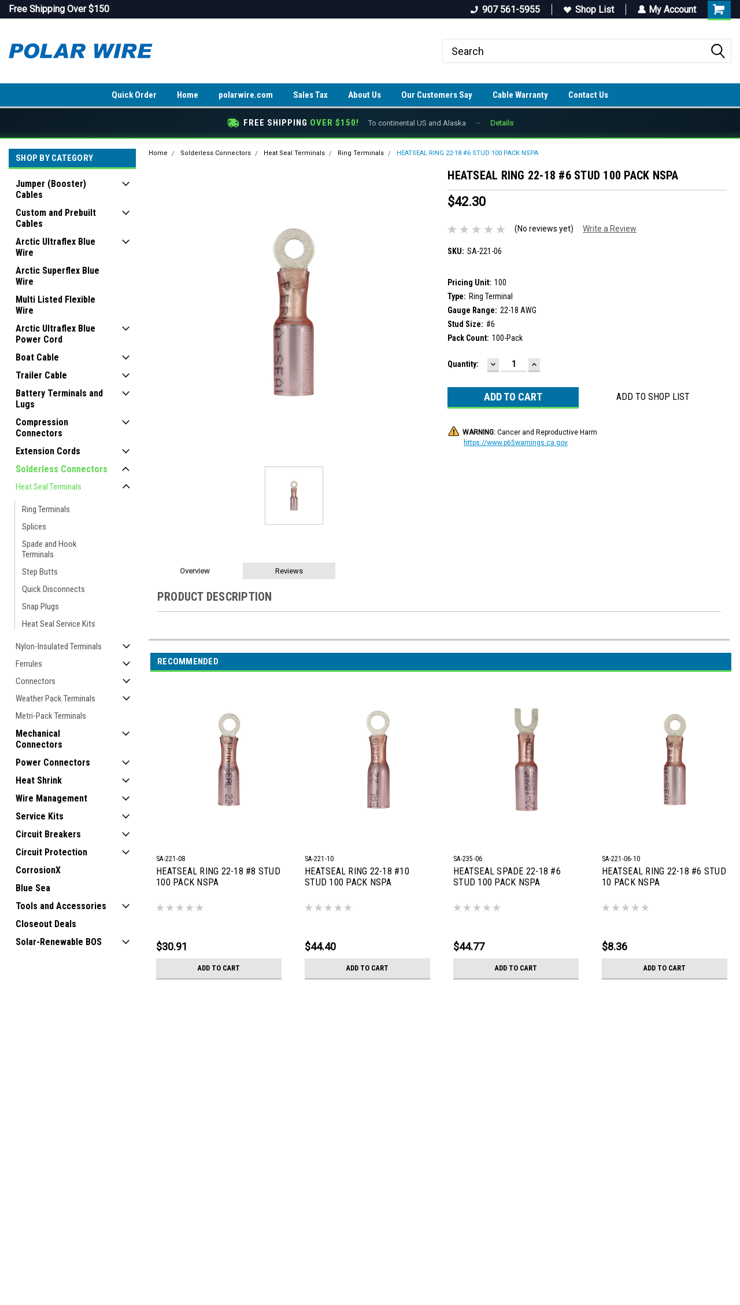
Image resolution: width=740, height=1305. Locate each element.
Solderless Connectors (62, 469)
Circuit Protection (51, 852)
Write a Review (610, 228)
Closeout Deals (46, 923)
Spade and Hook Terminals (49, 549)
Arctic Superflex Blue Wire (57, 276)
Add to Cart (219, 968)
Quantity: (463, 364)
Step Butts (40, 572)
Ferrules (29, 664)
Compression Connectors (42, 428)
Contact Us (588, 95)
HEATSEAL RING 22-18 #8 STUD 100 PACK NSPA (218, 877)
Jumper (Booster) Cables (51, 189)
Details (501, 123)
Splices (34, 526)
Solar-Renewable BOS (59, 941)
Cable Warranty (520, 95)
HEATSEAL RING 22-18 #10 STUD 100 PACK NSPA (357, 877)
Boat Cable (37, 357)
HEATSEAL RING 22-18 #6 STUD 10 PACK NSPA (664, 877)
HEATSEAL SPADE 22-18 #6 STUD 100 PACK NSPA (507, 877)
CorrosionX (38, 870)
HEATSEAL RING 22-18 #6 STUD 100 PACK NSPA (467, 153)
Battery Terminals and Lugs (59, 399)
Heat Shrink (39, 780)
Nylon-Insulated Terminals (59, 646)
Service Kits (40, 816)
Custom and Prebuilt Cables (56, 218)
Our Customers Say (436, 95)
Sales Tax (310, 95)
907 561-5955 (504, 9)
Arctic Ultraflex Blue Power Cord (55, 334)
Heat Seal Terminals (49, 486)
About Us (364, 95)
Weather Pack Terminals (55, 698)
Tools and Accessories (61, 905)
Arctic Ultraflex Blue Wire (55, 247)
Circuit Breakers (48, 834)
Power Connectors (53, 762)
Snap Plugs (40, 606)
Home (187, 95)
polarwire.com (246, 95)
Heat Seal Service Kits (58, 624)
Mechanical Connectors (39, 739)
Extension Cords (48, 451)
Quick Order (134, 95)
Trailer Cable (41, 375)
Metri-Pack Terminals (51, 716)
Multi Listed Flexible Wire (55, 305)
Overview (195, 571)
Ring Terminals (46, 509)
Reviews (289, 571)
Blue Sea (33, 888)
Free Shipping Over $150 (59, 8)
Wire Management (51, 798)
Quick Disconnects (53, 589)
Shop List (588, 9)
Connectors (36, 681)
